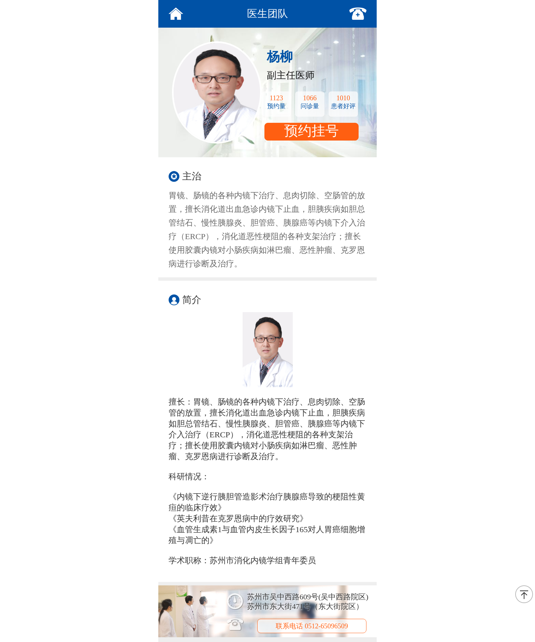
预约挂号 (311, 130)
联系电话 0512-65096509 (312, 626)
